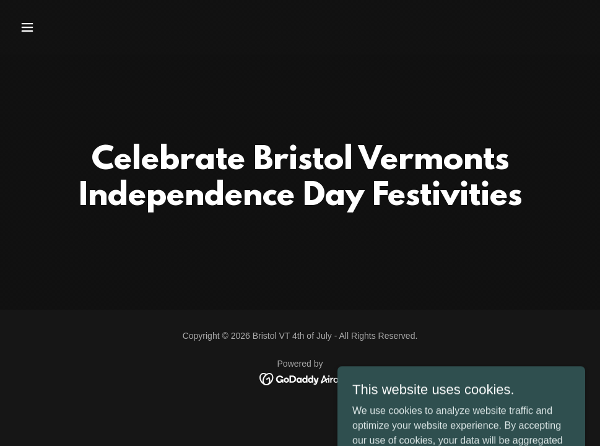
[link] (300, 378)
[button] (80, 27)
